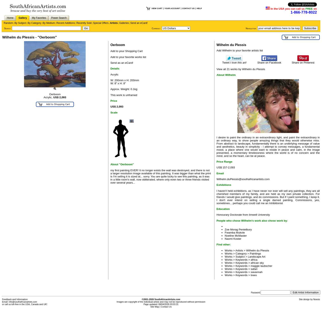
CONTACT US (188, 8)
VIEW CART (157, 8)
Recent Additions (65, 23)
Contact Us (166, 306)
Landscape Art (256, 256)
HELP (199, 8)
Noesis (316, 299)
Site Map (154, 306)
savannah (257, 272)
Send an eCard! (139, 23)
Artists (114, 23)
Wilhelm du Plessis (257, 250)
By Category (34, 23)
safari (254, 269)
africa (254, 259)
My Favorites (39, 17)
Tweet (234, 61)
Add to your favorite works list (128, 57)
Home (10, 17)
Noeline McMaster (236, 235)
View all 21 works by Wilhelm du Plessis (240, 69)
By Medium (49, 23)
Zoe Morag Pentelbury (238, 229)
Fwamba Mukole (235, 232)
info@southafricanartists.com (23, 302)
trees (254, 275)
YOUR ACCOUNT (172, 8)
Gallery (22, 17)
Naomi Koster (233, 238)
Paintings (255, 253)
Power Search (59, 17)
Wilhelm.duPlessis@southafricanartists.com (243, 179)
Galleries (124, 23)
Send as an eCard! (121, 62)
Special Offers (100, 23)
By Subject (20, 23)
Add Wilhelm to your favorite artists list (239, 50)
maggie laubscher (261, 265)
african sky (257, 262)
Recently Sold (84, 23)
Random (8, 23)
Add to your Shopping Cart (126, 51)
